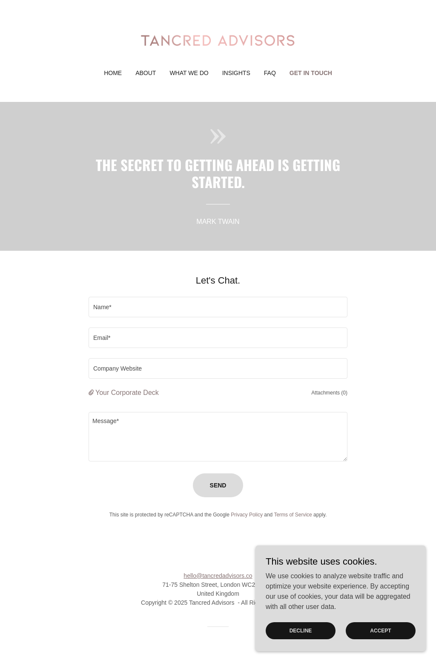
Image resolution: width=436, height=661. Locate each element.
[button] (92, 393)
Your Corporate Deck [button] (127, 392)
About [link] (145, 73)
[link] (218, 40)
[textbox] (218, 307)
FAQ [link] (270, 73)
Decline (301, 648)
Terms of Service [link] (293, 515)
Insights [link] (236, 73)
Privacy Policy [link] (247, 515)
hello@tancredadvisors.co (218, 575)
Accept (380, 648)
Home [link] (113, 73)
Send (218, 485)
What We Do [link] (188, 73)
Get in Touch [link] (311, 73)
